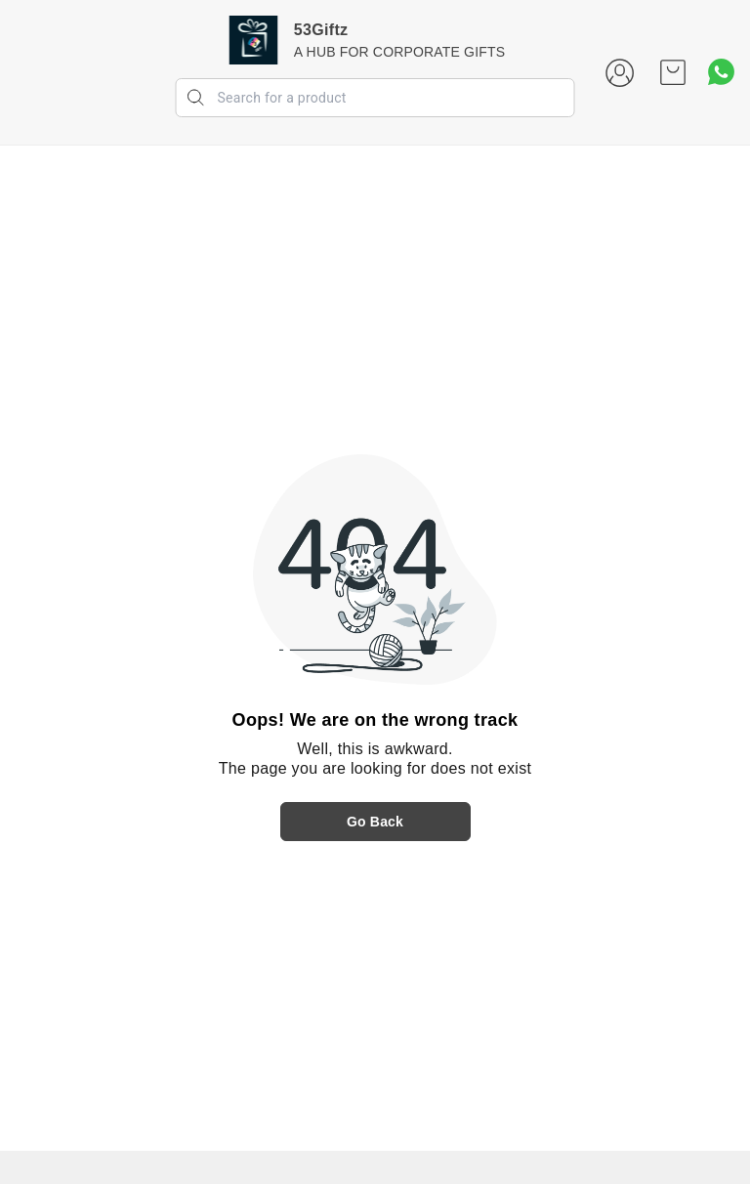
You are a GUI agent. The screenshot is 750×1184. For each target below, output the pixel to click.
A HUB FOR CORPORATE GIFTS (399, 52)
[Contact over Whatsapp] (721, 72)
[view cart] (672, 72)
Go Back (375, 821)
